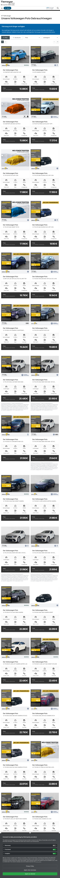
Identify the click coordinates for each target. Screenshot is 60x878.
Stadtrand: (3, 405)
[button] (32, 37)
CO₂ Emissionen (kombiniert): (6, 403)
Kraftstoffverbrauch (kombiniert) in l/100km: (8, 404)
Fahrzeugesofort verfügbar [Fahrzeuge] (50, 8)
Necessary (8, 845)
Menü (7, 8)
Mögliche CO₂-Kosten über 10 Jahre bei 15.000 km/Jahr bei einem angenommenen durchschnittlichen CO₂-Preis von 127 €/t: (14, 409)
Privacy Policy (30, 866)
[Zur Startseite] (1, 8)
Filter (5, 37)
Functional (8, 849)
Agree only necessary (30, 870)
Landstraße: (14, 405)
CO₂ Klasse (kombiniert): (18, 403)
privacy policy (38, 861)
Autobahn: (25, 405)
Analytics (7, 853)
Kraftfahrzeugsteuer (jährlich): (12, 406)
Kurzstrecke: (19, 404)
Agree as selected (30, 874)
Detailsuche (17, 37)
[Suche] (58, 8)
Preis (7, 89)
